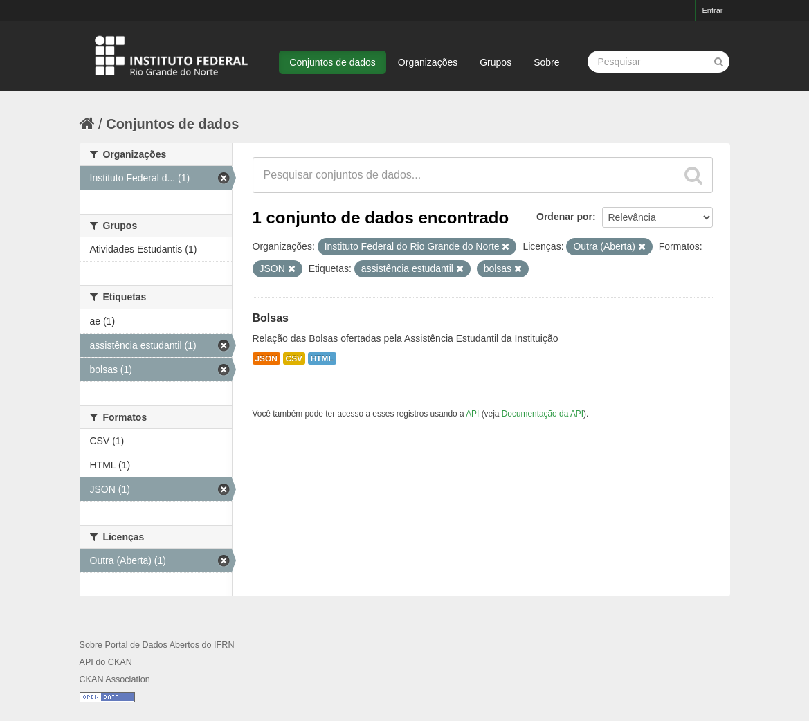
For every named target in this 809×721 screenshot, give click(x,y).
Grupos (495, 62)
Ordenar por (564, 216)
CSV (294, 358)
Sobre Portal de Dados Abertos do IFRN (157, 645)
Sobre (546, 62)
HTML (322, 358)
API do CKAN (106, 662)
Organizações (427, 62)
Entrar (712, 10)
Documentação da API (542, 414)
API (472, 414)
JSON (266, 358)
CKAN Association (115, 679)
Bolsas (271, 318)
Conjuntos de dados (332, 62)
